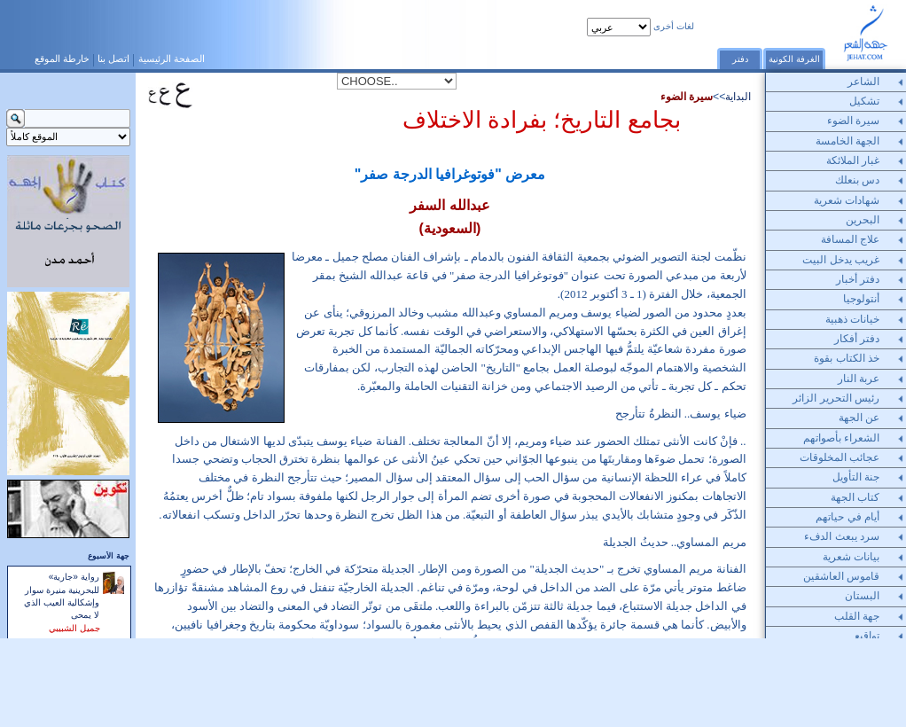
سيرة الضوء (686, 96)
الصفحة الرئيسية (171, 58)
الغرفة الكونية (794, 59)
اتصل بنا (113, 58)
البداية (738, 96)
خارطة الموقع (62, 58)
